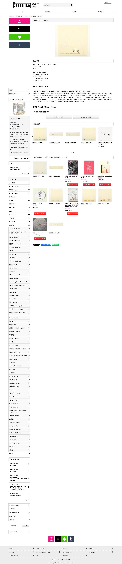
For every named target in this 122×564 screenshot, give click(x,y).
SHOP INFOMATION (22, 158)
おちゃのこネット (58, 563)
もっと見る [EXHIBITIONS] (25, 500)
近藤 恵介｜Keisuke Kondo (40, 86)
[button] (86, 117)
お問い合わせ (44, 107)
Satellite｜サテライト (16, 119)
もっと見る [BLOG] (25, 173)
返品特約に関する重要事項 (41, 112)
